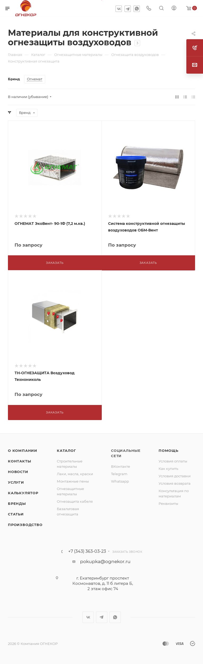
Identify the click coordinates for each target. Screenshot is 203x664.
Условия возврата (175, 483)
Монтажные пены (73, 481)
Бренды (17, 503)
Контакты (19, 461)
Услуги (16, 482)
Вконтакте (119, 9)
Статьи (16, 514)
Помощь (168, 450)
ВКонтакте (120, 466)
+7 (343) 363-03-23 (87, 551)
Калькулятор (23, 493)
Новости (18, 472)
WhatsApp (136, 9)
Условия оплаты (173, 461)
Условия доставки (175, 476)
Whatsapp (120, 481)
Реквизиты (168, 503)
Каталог (66, 450)
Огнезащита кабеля (75, 501)
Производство (25, 525)
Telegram (127, 9)
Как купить (168, 468)
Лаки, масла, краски (75, 474)
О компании (22, 450)
